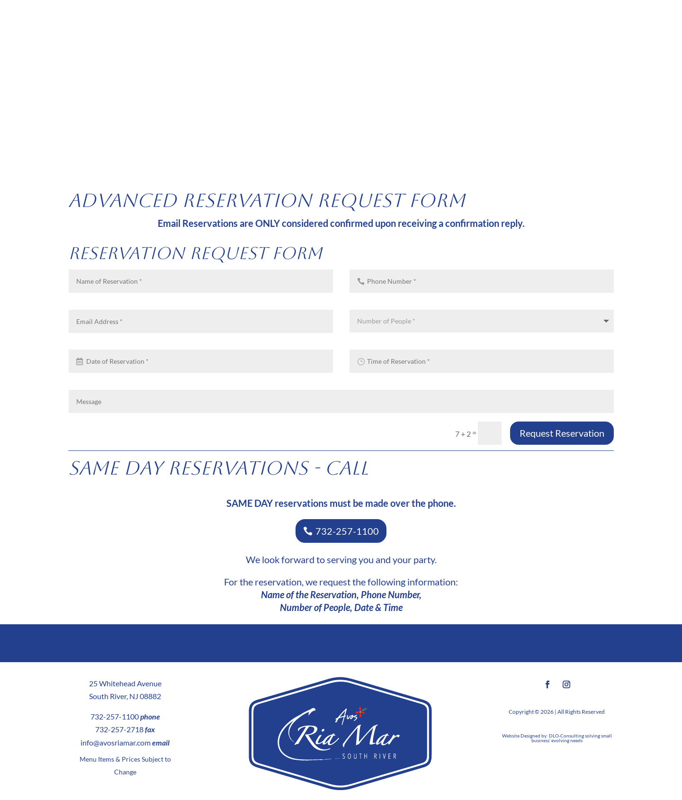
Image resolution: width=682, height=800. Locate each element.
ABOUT (56, 96)
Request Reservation (562, 433)
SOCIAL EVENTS (531, 96)
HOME (24, 96)
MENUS (99, 96)
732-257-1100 (347, 531)
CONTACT (642, 96)
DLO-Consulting (566, 735)
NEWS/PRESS (596, 96)
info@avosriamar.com (116, 742)
